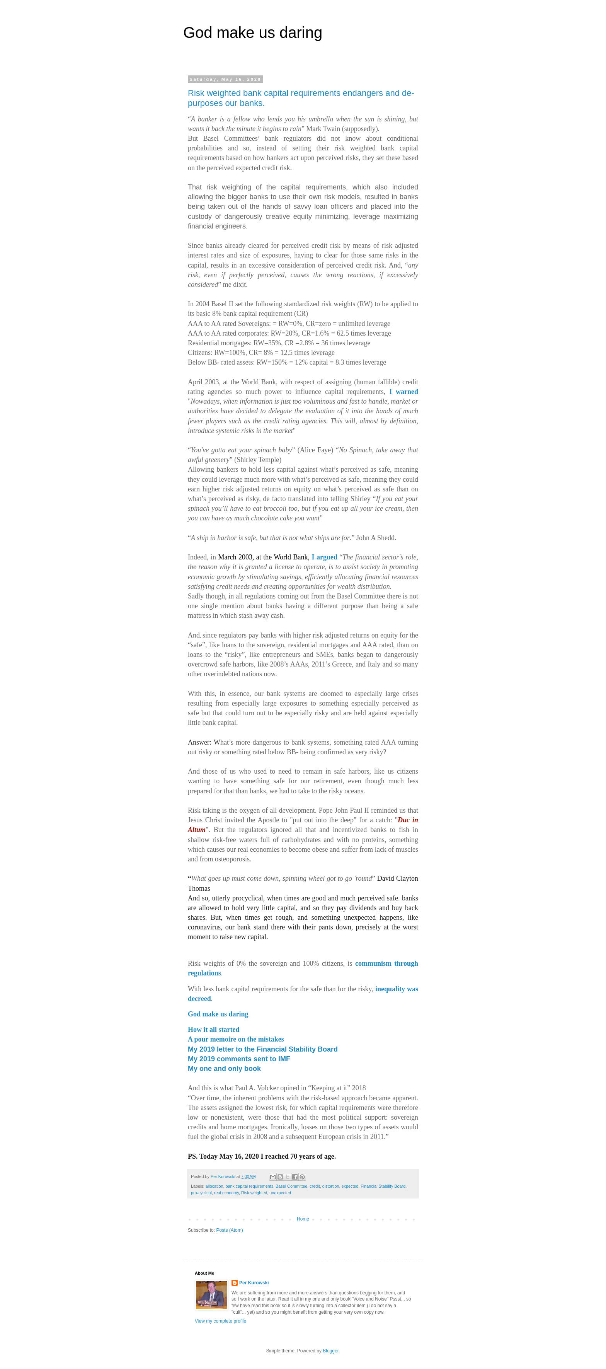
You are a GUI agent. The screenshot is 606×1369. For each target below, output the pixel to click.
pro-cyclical (201, 1192)
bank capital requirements (249, 1186)
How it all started (213, 1029)
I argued (324, 557)
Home (303, 1219)
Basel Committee (291, 1186)
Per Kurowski (254, 1282)
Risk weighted (254, 1192)
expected (350, 1186)
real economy (226, 1192)
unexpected (280, 1192)
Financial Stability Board (383, 1186)
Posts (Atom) (229, 1230)
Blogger (331, 1351)
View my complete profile (220, 1321)
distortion (330, 1186)
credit (315, 1186)
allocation (214, 1186)
